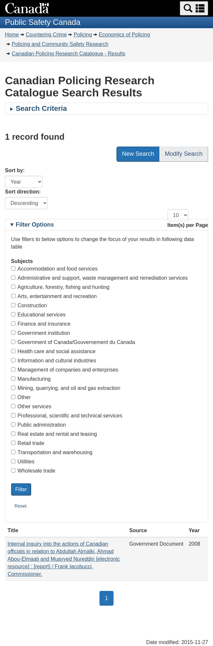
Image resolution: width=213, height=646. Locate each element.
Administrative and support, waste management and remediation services (99, 278)
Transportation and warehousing (52, 452)
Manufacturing (31, 379)
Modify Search (184, 154)
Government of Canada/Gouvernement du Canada (73, 342)
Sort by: (15, 170)
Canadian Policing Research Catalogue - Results (68, 53)
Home (12, 34)
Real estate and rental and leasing (54, 434)
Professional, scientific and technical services (66, 415)
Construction (29, 305)
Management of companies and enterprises (64, 370)
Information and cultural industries (53, 360)
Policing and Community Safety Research (60, 44)
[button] (194, 8)
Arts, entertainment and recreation (54, 296)
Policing (83, 34)
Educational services (38, 314)
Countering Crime (46, 34)
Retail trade (27, 443)
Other (21, 397)
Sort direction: (23, 191)
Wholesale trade (33, 471)
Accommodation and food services (54, 269)
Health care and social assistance (53, 351)
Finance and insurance (41, 324)
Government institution (40, 333)
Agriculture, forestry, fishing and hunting (60, 287)
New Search (138, 154)
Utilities (23, 461)
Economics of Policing (124, 34)
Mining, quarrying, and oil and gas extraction (65, 388)
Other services (31, 406)
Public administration (38, 425)
